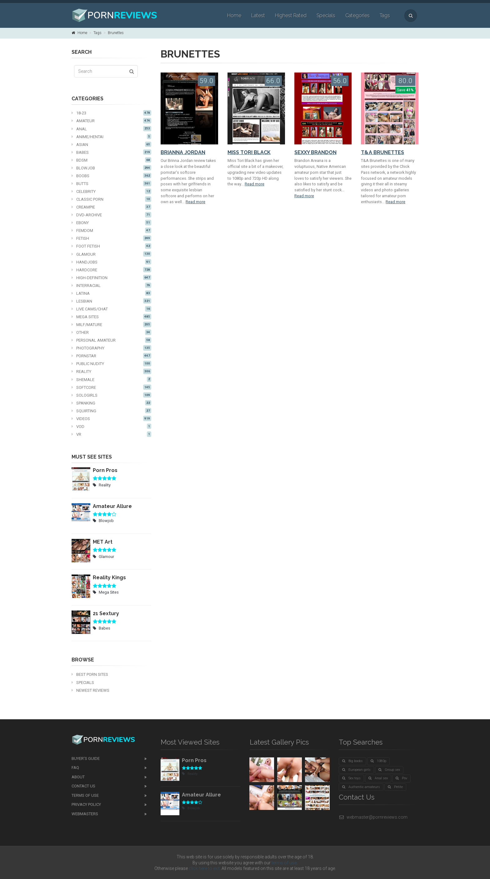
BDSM (111, 160)
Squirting (111, 411)
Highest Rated (291, 15)
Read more (195, 201)
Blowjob (111, 168)
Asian (111, 144)
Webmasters (85, 813)
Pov (401, 778)
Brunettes (116, 33)
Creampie (111, 207)
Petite (395, 787)
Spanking (111, 403)
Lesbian (111, 301)
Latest (258, 15)
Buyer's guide (86, 758)
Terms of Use (85, 795)
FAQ (75, 767)
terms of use (284, 862)
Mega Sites (111, 316)
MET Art (102, 542)
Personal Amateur (111, 340)
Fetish (111, 238)
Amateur (111, 120)
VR (111, 434)
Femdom (111, 230)
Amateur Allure (112, 506)
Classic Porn (111, 199)
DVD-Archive (111, 215)
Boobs (111, 175)
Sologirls (111, 395)
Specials (326, 15)
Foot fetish (111, 246)
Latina (111, 293)
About (78, 777)
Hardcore (111, 270)
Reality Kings (109, 577)
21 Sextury (106, 613)
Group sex (389, 770)
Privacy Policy (86, 804)
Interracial (111, 285)
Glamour (111, 254)
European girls (356, 770)
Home (234, 15)
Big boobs (352, 761)
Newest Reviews (90, 690)
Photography (111, 348)
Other (111, 332)
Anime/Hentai (111, 136)
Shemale (111, 379)
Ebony (111, 222)
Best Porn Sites (90, 674)
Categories (357, 15)
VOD (111, 426)
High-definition (111, 277)
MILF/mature (111, 324)
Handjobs (111, 262)
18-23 (111, 113)
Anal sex (378, 778)
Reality (111, 371)
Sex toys (351, 778)
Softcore (111, 387)
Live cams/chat (111, 309)
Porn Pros (105, 470)
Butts (111, 183)
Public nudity (111, 363)
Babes (111, 152)
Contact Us (83, 786)
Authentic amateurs (361, 787)
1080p (378, 761)
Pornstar (111, 356)
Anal (111, 129)
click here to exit (204, 868)
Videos (111, 418)
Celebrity (111, 191)
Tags (385, 15)
